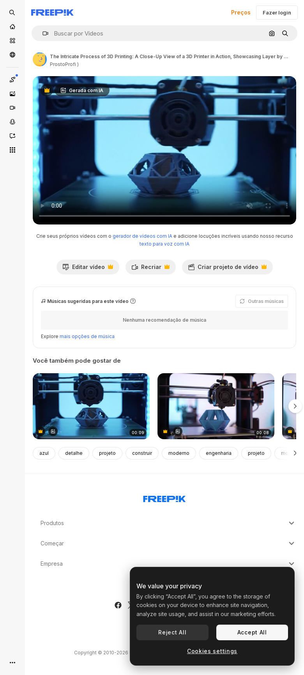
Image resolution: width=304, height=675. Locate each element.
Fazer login (277, 12)
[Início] (12, 26)
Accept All (252, 632)
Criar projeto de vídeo (227, 269)
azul (44, 453)
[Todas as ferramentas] (12, 150)
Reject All (172, 632)
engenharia (219, 453)
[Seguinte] (295, 453)
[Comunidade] (12, 54)
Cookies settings (212, 651)
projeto (107, 453)
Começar (168, 543)
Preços (241, 12)
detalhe (74, 453)
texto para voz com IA (164, 244)
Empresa (168, 563)
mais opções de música (87, 336)
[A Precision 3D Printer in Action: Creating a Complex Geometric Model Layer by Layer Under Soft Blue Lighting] (91, 406)
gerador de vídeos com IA (142, 236)
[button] (42, 33)
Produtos (168, 523)
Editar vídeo (87, 269)
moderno (178, 453)
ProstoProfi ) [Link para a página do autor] (64, 64)
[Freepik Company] (164, 497)
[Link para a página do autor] (40, 59)
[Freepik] (52, 12)
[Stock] (12, 40)
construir (142, 453)
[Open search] (12, 12)
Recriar (150, 269)
